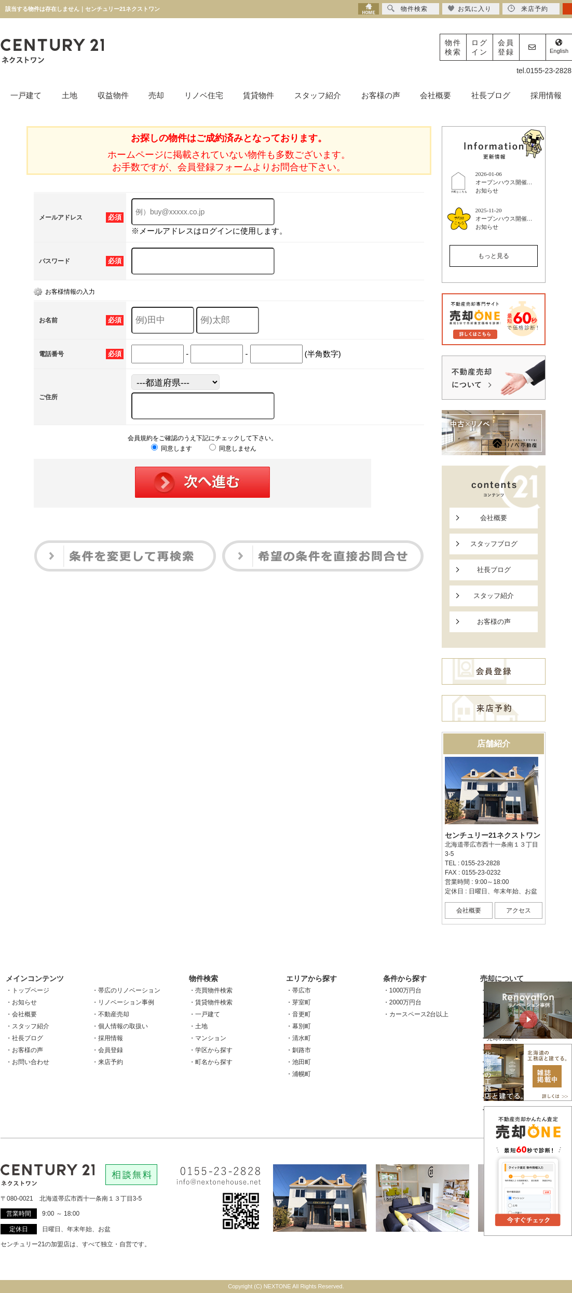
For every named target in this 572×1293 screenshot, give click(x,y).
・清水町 (298, 1038)
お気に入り (469, 8)
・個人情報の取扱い (120, 1026)
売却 (156, 95)
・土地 (198, 1026)
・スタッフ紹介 (27, 1026)
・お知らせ (21, 1002)
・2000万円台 (402, 1002)
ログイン (479, 47)
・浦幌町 (298, 1074)
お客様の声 (380, 95)
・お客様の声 (24, 1050)
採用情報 (546, 95)
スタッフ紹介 (317, 95)
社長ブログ (490, 95)
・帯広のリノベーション (126, 990)
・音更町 (298, 1014)
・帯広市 (298, 990)
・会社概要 (21, 1014)
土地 (69, 95)
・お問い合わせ (27, 1062)
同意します (171, 448)
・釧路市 (298, 1050)
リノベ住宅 (203, 95)
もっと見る (493, 256)
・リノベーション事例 (123, 1002)
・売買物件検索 (211, 990)
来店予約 (528, 8)
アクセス (518, 910)
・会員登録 (107, 1050)
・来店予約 (107, 1062)
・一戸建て (204, 1014)
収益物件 (113, 95)
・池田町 (298, 1062)
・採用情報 (107, 1038)
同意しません (232, 448)
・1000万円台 (402, 990)
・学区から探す (211, 1050)
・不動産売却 (110, 1014)
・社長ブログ (24, 1038)
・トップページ (27, 990)
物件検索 (453, 47)
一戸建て (26, 95)
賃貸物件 (258, 95)
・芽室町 (298, 1002)
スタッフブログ (493, 544)
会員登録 (506, 47)
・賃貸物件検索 (211, 1002)
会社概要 (435, 95)
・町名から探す (211, 1062)
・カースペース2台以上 (416, 1014)
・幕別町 (298, 1026)
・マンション (207, 1038)
